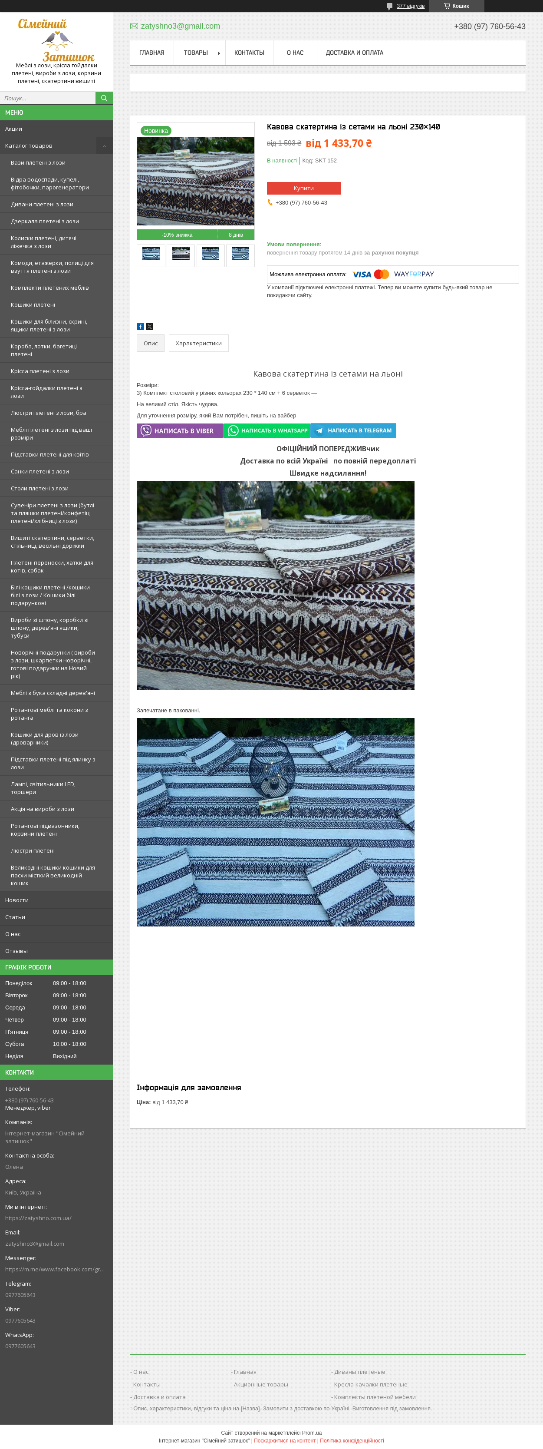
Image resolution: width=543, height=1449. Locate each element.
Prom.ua (312, 1433)
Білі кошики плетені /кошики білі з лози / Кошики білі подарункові (50, 595)
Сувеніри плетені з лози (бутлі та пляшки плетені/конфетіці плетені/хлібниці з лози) (52, 513)
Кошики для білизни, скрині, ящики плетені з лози (49, 325)
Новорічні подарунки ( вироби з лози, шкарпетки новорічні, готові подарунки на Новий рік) (53, 664)
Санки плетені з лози (40, 471)
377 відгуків (411, 6)
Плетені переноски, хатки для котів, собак (52, 566)
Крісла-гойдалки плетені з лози (46, 392)
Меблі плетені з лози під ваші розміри (51, 433)
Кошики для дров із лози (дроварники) (45, 738)
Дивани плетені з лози (42, 204)
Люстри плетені (33, 850)
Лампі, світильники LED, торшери (43, 788)
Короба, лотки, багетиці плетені (44, 350)
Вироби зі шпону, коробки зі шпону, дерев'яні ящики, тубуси (50, 627)
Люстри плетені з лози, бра (48, 413)
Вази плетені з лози (38, 162)
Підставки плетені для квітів (50, 454)
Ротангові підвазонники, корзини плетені (45, 829)
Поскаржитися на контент (285, 1441)
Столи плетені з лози (40, 488)
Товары (196, 52)
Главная (152, 52)
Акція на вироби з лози (42, 809)
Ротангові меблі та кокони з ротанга (49, 713)
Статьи (15, 917)
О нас (12, 934)
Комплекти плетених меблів (50, 287)
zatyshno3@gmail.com (34, 1243)
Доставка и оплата (354, 52)
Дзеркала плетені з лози (45, 221)
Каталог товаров (29, 145)
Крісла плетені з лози (40, 371)
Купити (304, 188)
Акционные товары (261, 1384)
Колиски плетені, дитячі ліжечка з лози (43, 242)
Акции (13, 128)
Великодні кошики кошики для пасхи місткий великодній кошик (53, 875)
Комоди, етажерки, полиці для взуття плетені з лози (52, 267)
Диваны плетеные (359, 1372)
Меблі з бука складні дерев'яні (53, 693)
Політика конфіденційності (352, 1441)
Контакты (249, 52)
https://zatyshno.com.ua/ (38, 1218)
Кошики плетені (33, 304)
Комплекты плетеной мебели (375, 1397)
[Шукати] (104, 98)
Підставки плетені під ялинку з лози (53, 763)
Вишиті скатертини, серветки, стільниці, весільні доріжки (52, 541)
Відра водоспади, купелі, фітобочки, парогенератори (50, 183)
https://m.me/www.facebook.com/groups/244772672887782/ (56, 1269)
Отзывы (16, 951)
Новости (17, 900)
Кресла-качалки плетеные (371, 1384)
